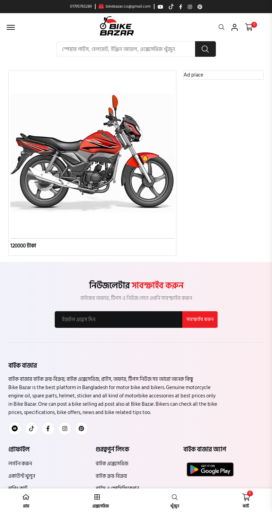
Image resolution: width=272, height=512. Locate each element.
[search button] (205, 49)
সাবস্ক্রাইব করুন (199, 319)
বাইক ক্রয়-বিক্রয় (111, 476)
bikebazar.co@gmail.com (125, 6)
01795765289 (81, 6)
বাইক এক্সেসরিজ (112, 463)
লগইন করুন (20, 463)
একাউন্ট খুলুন (21, 476)
